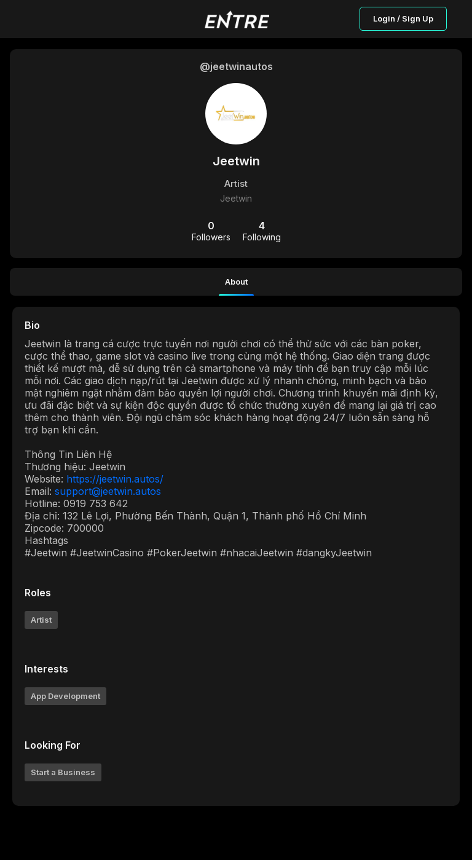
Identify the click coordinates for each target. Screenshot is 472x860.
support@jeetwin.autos (108, 491)
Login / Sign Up (403, 18)
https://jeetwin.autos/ (114, 479)
